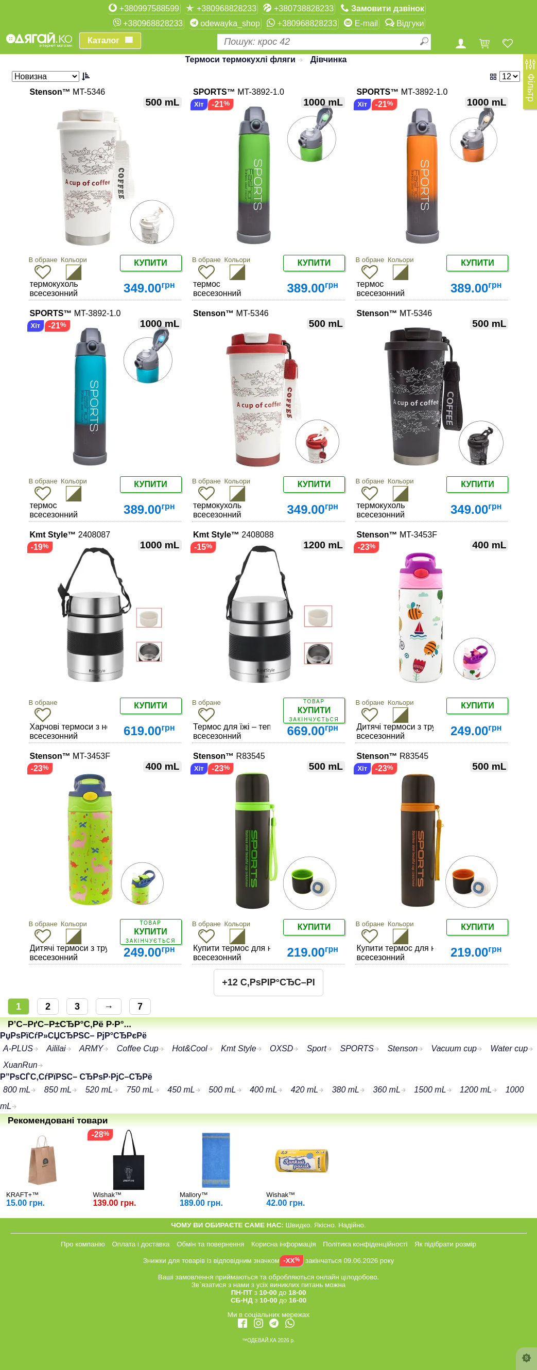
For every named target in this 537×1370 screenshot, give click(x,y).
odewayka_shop (225, 23)
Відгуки (404, 23)
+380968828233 (221, 8)
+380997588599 (144, 8)
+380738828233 (298, 8)
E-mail (361, 23)
